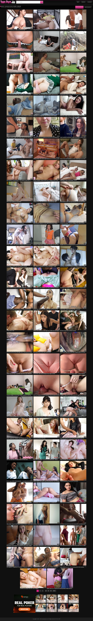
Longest (90, 2)
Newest (83, 2)
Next (54, 590)
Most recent (88, 7)
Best (78, 2)
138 (50, 590)
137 (48, 590)
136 (45, 590)
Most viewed (79, 7)
